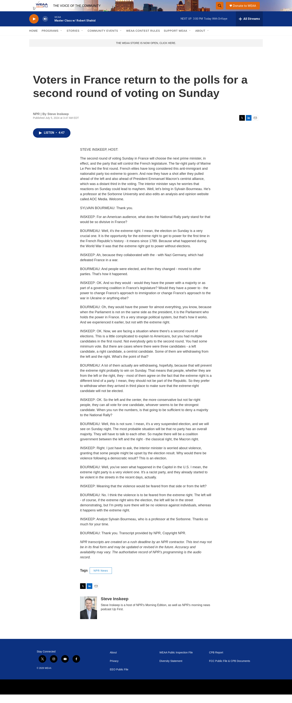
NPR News (101, 579)
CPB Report (216, 661)
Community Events (103, 39)
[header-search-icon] (220, 10)
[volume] (45, 27)
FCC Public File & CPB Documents (229, 669)
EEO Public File (119, 678)
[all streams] (249, 27)
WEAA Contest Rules (143, 39)
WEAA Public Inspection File (176, 661)
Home (33, 39)
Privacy (114, 669)
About (200, 39)
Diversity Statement (170, 669)
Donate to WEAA (246, 10)
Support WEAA (175, 39)
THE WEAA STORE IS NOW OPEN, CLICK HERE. (146, 51)
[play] (34, 27)
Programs (50, 39)
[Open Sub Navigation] (61, 39)
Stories (73, 39)
